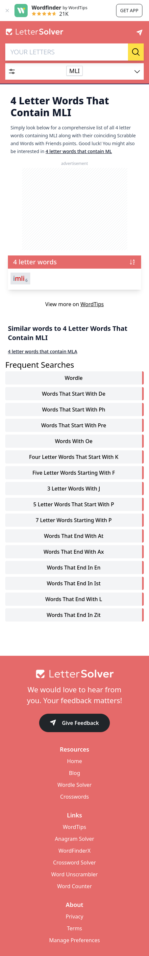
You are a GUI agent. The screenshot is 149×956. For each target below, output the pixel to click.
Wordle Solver (74, 784)
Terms (74, 928)
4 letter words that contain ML (79, 151)
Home (74, 761)
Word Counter (74, 886)
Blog (74, 773)
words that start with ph (73, 409)
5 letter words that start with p (73, 504)
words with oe (73, 441)
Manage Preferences (74, 940)
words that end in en (73, 567)
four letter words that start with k (73, 457)
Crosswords (74, 796)
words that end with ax (73, 551)
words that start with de (74, 393)
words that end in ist (74, 583)
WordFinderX (75, 850)
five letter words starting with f (73, 472)
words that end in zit (74, 615)
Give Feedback (74, 723)
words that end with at (74, 536)
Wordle (74, 378)
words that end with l (73, 599)
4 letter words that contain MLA (42, 351)
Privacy (74, 916)
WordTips (92, 304)
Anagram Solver (74, 838)
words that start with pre (73, 425)
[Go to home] (74, 674)
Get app (129, 10)
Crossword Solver (74, 862)
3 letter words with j (73, 488)
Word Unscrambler (74, 874)
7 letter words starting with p (74, 520)
